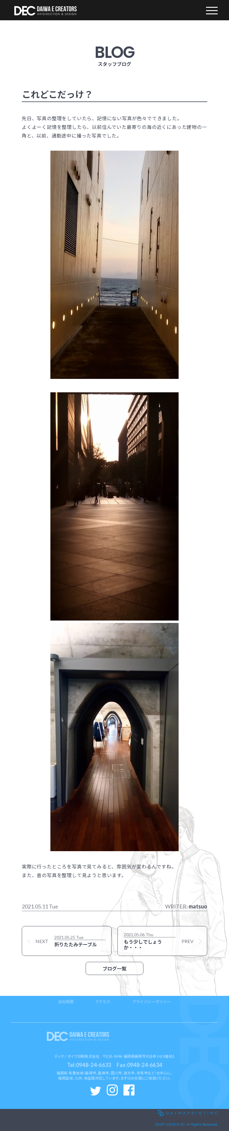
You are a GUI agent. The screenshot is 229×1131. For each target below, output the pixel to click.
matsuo (198, 906)
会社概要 (66, 992)
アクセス (102, 992)
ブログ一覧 (114, 968)
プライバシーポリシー (151, 992)
